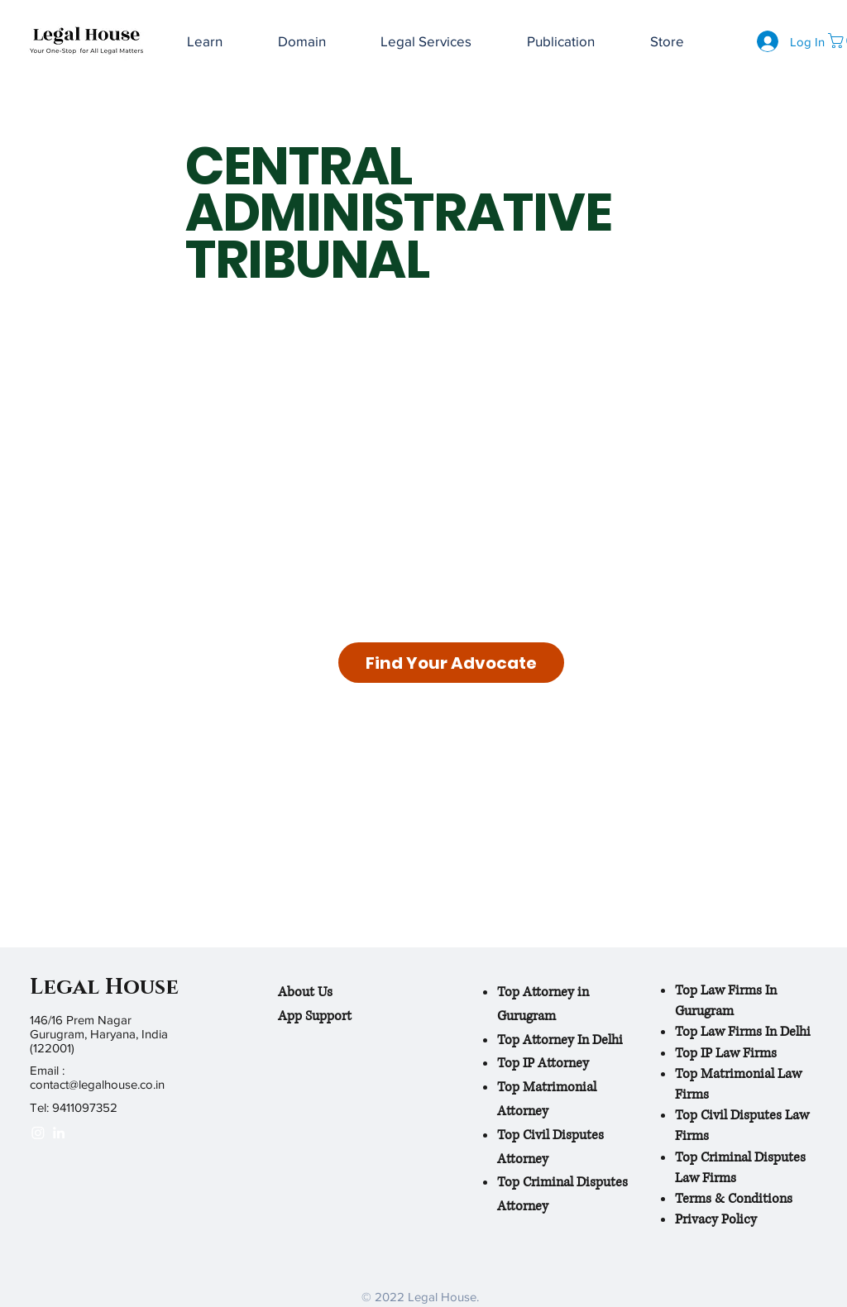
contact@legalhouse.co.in (97, 1084)
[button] (561, 42)
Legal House (104, 987)
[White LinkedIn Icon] (58, 1132)
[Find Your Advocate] (451, 662)
